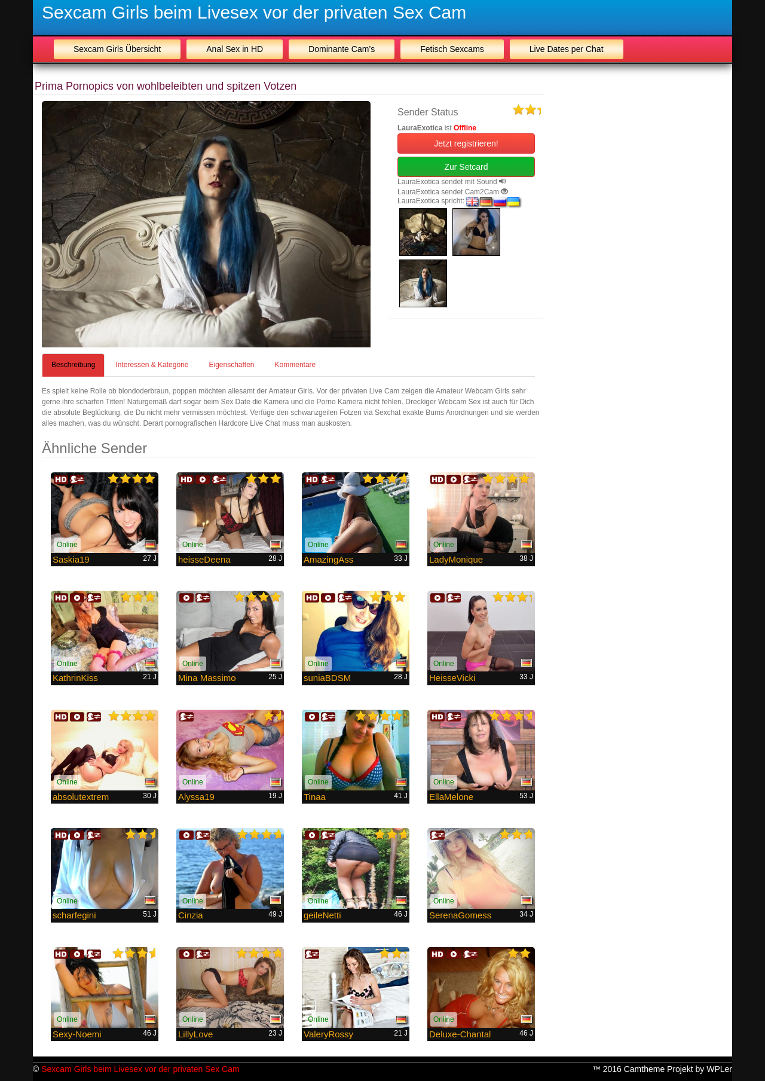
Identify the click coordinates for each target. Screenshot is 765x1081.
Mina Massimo (207, 678)
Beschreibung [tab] (73, 365)
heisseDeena (204, 559)
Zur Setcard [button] (466, 167)
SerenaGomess (460, 915)
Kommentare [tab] (295, 365)
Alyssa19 (196, 797)
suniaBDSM (327, 678)
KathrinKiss (75, 678)
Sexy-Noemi (77, 1034)
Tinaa (315, 797)
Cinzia (190, 915)
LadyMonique (456, 559)
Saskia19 (71, 559)
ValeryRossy (328, 1034)
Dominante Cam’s (341, 49)
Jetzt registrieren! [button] (466, 143)
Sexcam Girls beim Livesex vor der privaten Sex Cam (254, 12)
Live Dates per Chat (567, 49)
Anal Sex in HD (234, 49)
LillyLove (195, 1034)
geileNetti (322, 915)
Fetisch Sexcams (452, 49)
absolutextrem (81, 797)
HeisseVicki (452, 678)
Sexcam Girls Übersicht (117, 49)
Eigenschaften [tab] (231, 365)
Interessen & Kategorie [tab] (151, 365)
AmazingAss (328, 559)
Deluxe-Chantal (460, 1034)
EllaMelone (451, 797)
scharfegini (74, 915)
